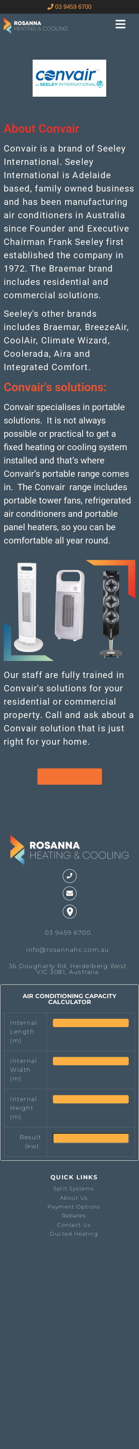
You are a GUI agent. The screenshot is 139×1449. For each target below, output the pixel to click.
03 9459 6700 (69, 7)
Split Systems (74, 1188)
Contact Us (74, 1225)
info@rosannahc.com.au (67, 949)
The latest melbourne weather (42, 1323)
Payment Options (74, 1206)
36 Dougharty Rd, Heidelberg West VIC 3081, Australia (68, 969)
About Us (74, 1197)
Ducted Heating (74, 1233)
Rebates (74, 1215)
